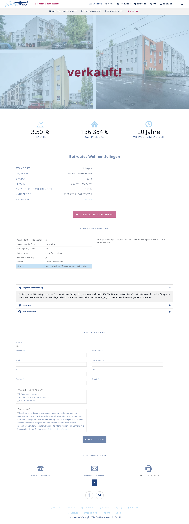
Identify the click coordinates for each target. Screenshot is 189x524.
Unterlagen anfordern (96, 214)
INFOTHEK (106, 508)
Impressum (72, 513)
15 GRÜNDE (89, 508)
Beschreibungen (115, 11)
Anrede (20, 342)
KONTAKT (134, 508)
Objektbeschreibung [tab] (32, 287)
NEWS (73, 508)
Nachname (97, 350)
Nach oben (94, 482)
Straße (20, 360)
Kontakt (135, 11)
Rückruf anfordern (27, 400)
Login (119, 513)
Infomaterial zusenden (29, 394)
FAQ (120, 508)
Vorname (20, 350)
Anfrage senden (94, 439)
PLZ (20, 369)
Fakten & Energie (92, 11)
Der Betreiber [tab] (29, 311)
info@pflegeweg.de (94, 475)
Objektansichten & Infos (64, 11)
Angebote (58, 508)
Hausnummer (98, 360)
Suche (182, 4)
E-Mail (96, 379)
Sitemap (106, 513)
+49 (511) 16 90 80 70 (40, 475)
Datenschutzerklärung (57, 429)
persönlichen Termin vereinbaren (34, 397)
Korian (88, 199)
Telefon (20, 379)
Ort (96, 369)
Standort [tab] (26, 305)
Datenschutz (90, 513)
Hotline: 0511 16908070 (49, 4)
